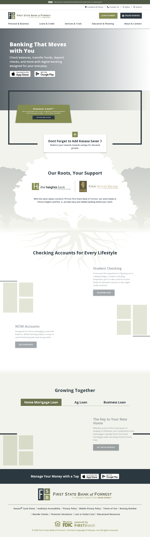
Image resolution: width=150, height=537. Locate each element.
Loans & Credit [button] (46, 23)
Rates (127, 7)
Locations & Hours (95, 7)
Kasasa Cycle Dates (24, 508)
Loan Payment (108, 15)
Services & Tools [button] (73, 23)
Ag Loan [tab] (81, 402)
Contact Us (114, 7)
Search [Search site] (139, 7)
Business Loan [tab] (115, 402)
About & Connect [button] (133, 23)
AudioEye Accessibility (49, 508)
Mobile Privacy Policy (90, 508)
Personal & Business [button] (18, 23)
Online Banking (132, 15)
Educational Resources (108, 514)
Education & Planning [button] (103, 23)
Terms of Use (110, 508)
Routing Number (128, 508)
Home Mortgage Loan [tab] (41, 402)
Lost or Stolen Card (84, 514)
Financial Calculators (61, 514)
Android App (44, 74)
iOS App (20, 74)
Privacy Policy (70, 508)
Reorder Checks (40, 514)
